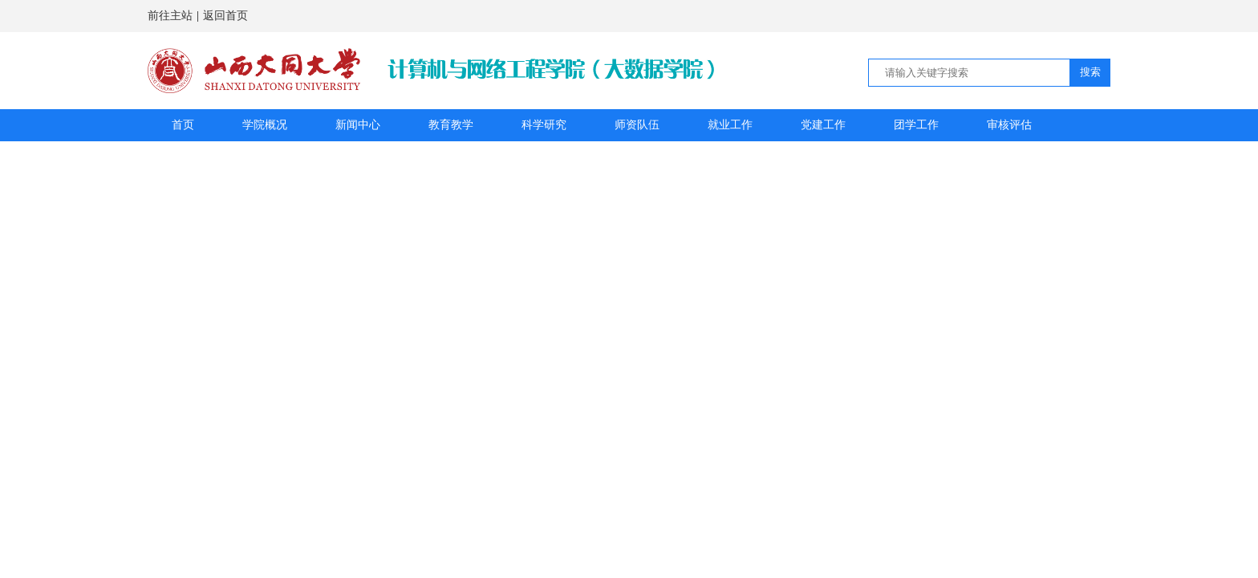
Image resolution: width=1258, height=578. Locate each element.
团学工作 (916, 125)
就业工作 (730, 125)
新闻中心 (357, 125)
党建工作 (823, 125)
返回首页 (225, 16)
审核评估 (1009, 125)
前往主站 (170, 16)
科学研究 (543, 125)
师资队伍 (637, 125)
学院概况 (264, 125)
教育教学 (450, 125)
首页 (183, 125)
